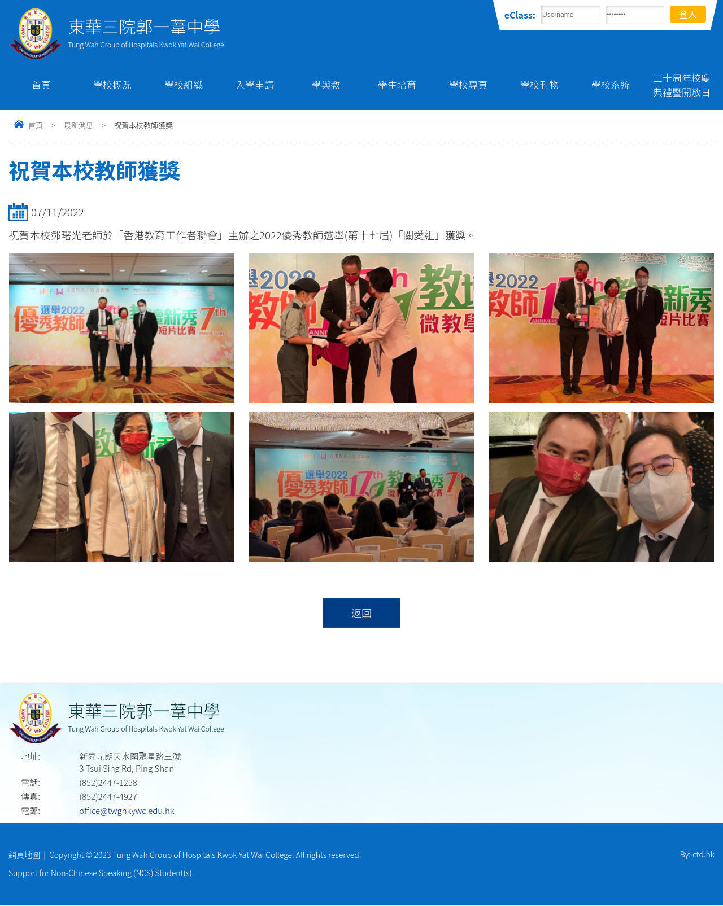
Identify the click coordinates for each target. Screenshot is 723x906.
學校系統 (610, 84)
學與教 (326, 84)
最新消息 (78, 125)
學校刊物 (539, 84)
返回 (361, 613)
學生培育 (397, 84)
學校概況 (112, 84)
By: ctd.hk (697, 855)
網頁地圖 (24, 855)
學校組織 (183, 84)
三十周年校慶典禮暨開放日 (682, 85)
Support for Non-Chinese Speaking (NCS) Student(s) (100, 873)
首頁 (41, 84)
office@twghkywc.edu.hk (126, 811)
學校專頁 (468, 84)
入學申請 (255, 84)
